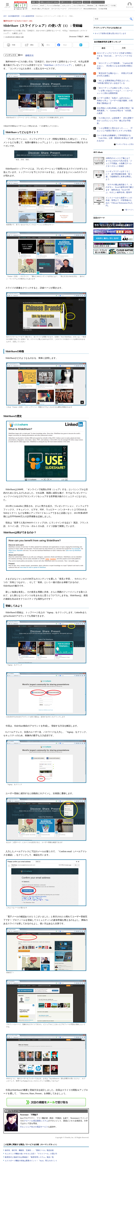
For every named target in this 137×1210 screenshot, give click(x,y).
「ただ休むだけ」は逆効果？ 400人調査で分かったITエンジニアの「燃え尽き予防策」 (115, 120)
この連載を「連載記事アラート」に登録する (46, 1102)
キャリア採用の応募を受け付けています (110, 34)
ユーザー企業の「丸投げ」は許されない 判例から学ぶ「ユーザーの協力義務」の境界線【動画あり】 (115, 100)
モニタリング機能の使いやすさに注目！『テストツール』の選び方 (31, 1154)
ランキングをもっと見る (125, 144)
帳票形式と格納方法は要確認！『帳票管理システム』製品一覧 (29, 1157)
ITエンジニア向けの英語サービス (34, 1127)
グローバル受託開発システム (36, 1121)
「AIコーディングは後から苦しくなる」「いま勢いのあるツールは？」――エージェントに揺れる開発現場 (115, 90)
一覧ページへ (129, 210)
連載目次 (29, 55)
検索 (131, 19)
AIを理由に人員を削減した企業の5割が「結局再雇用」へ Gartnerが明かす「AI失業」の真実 (115, 110)
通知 (31, 45)
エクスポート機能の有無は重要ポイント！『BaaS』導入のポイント (31, 1161)
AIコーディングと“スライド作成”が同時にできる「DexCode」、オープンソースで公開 (114, 56)
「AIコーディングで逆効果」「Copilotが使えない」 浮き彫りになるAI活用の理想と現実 (115, 66)
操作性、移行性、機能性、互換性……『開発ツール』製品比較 (29, 1150)
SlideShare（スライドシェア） (58, 65)
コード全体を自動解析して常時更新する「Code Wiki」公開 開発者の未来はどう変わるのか (115, 138)
